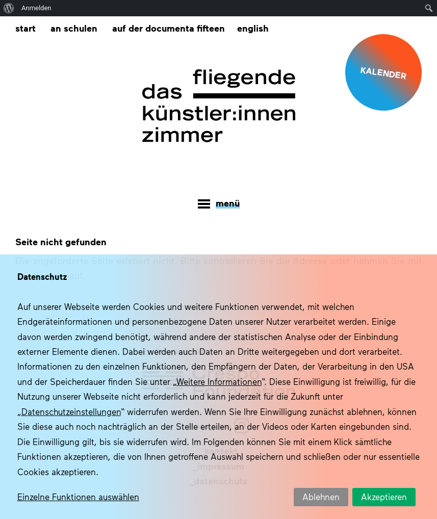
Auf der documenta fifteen (168, 28)
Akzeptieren (384, 496)
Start (25, 28)
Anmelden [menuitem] (36, 8)
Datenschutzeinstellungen (71, 411)
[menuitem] (253, 28)
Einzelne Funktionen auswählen (78, 496)
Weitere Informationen (219, 381)
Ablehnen (321, 496)
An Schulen (73, 28)
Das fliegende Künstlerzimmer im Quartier (218, 106)
